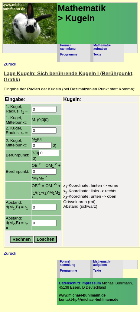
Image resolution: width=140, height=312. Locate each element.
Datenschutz (69, 283)
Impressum (91, 283)
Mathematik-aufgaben (102, 47)
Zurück (10, 64)
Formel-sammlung (68, 47)
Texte (97, 54)
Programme (68, 54)
